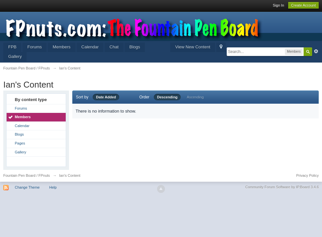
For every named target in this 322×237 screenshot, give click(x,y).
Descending (167, 97)
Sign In (278, 5)
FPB (12, 46)
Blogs (134, 46)
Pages (20, 143)
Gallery (15, 56)
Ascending (195, 97)
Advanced (316, 51)
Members (61, 46)
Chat (113, 46)
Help (53, 187)
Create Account (303, 5)
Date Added (106, 97)
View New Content (192, 46)
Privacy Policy (307, 175)
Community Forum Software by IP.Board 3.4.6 (282, 187)
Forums (34, 46)
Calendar (90, 46)
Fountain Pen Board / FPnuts (26, 175)
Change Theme (27, 187)
